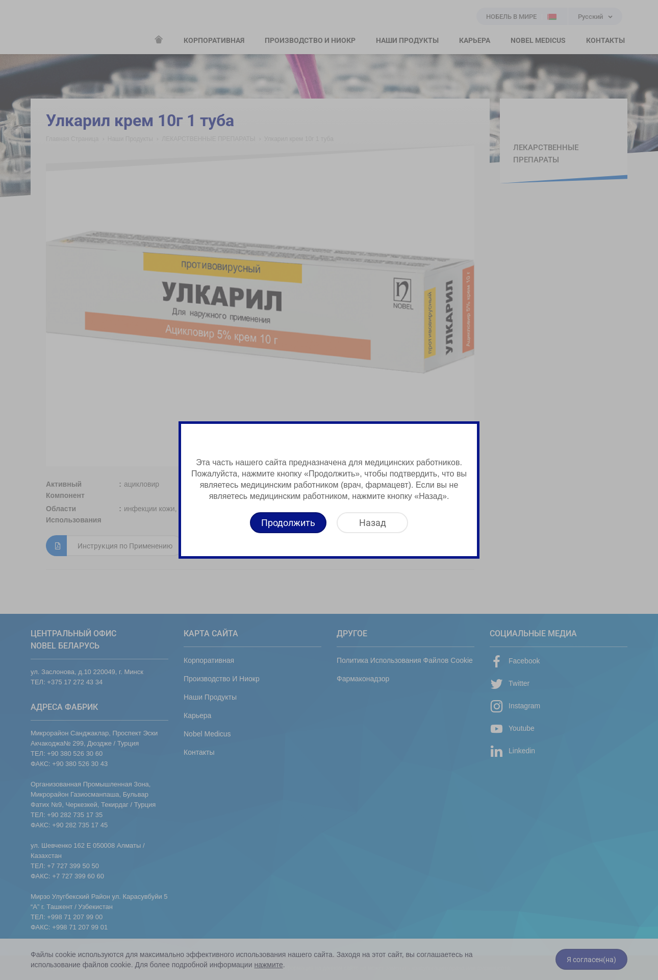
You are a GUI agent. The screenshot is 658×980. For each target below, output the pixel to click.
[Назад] (372, 522)
